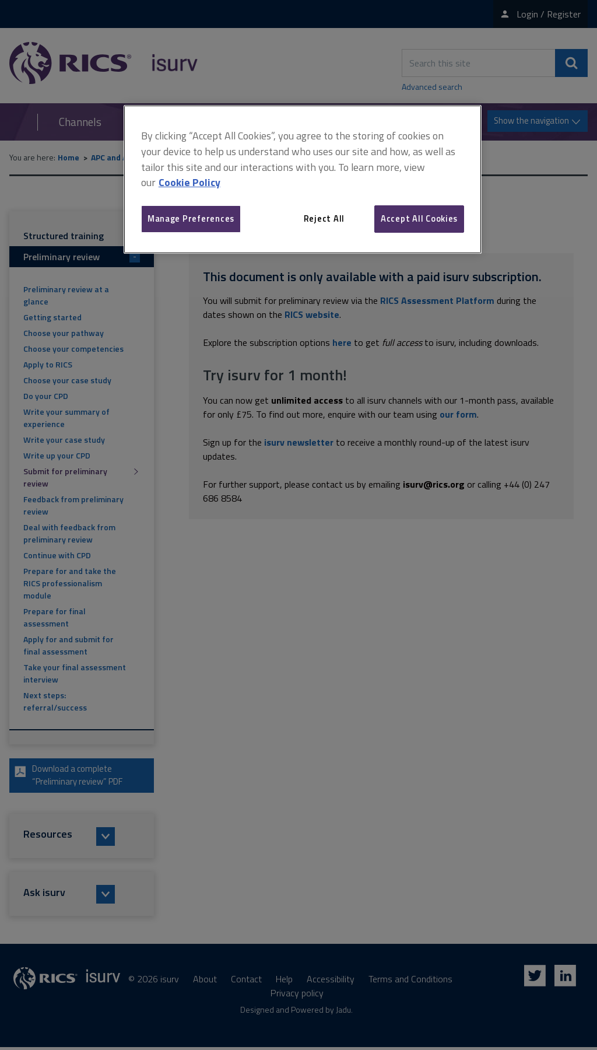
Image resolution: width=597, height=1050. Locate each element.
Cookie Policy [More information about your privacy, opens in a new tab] (189, 182)
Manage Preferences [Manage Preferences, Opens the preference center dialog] (191, 218)
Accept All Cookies (419, 218)
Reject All (324, 218)
